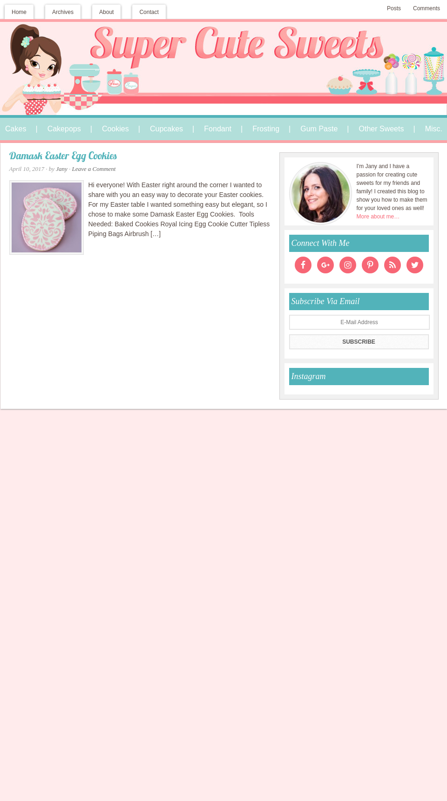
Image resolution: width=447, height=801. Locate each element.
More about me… (378, 216)
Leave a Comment (94, 168)
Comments (426, 8)
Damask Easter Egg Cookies (63, 156)
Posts (394, 8)
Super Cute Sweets (223, 54)
